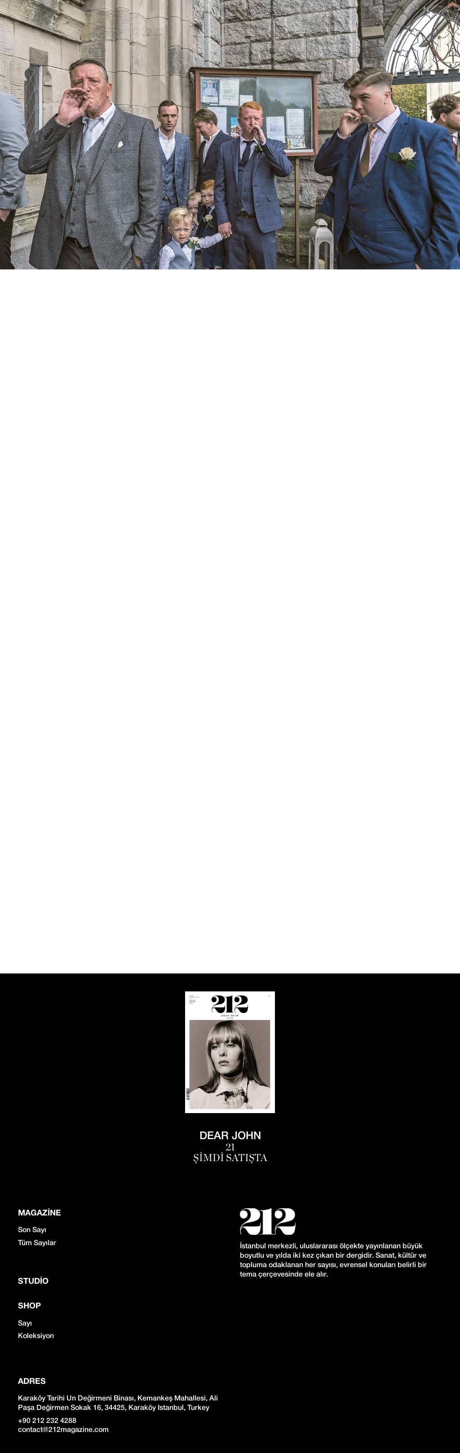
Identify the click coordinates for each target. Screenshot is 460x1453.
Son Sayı (32, 1230)
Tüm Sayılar (37, 1243)
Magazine (39, 1213)
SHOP (29, 1306)
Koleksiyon (36, 1336)
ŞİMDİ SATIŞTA (230, 1158)
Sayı (25, 1324)
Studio (33, 1282)
